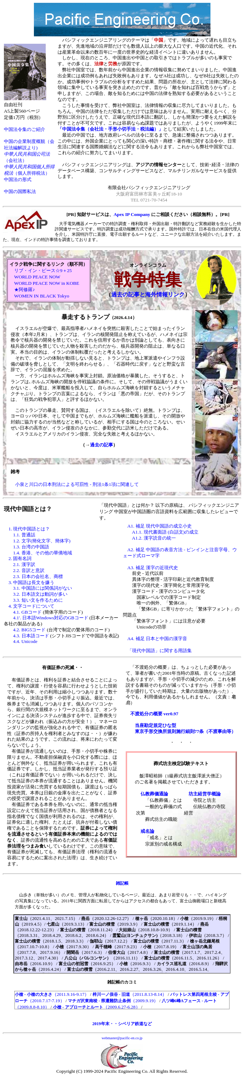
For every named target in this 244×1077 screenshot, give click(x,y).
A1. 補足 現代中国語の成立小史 (159, 526)
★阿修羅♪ (24, 289)
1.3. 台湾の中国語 (31, 546)
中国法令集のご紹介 (24, 129)
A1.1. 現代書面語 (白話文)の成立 (165, 532)
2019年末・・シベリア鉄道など (122, 1023)
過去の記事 (101, 444)
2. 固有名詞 (19, 558)
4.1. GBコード (27, 612)
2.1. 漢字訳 (24, 564)
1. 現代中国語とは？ (29, 528)
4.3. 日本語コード (31, 635)
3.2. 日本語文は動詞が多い (40, 594)
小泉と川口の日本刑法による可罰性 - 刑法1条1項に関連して (77, 484)
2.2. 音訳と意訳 (28, 570)
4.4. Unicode (25, 641)
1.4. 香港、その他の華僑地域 (42, 552)
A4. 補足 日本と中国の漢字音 (157, 638)
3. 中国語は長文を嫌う (31, 582)
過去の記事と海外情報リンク (148, 294)
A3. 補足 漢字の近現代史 (152, 567)
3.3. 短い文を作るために (38, 600)
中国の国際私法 (20, 191)
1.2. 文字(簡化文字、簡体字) (41, 540)
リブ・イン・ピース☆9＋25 (43, 270)
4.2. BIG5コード (29, 629)
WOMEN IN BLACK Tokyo (41, 296)
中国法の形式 (17, 179)
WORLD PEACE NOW (37, 276)
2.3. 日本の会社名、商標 (38, 576)
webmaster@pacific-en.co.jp (122, 1038)
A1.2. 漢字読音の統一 (154, 538)
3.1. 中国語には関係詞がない (42, 588)
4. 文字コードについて (31, 606)
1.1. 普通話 (24, 534)
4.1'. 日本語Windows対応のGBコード (50, 617)
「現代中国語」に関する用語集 (159, 650)
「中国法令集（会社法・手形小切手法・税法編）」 (110, 129)
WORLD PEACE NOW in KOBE (46, 283)
